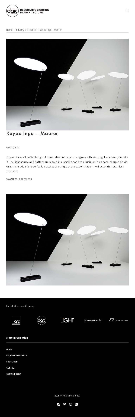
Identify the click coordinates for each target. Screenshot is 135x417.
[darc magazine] (27, 11)
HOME (9, 349)
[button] (127, 11)
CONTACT (10, 368)
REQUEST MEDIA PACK (16, 355)
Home (9, 29)
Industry (19, 29)
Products (32, 29)
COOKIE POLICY (13, 374)
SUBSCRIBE (11, 362)
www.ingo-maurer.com (19, 178)
